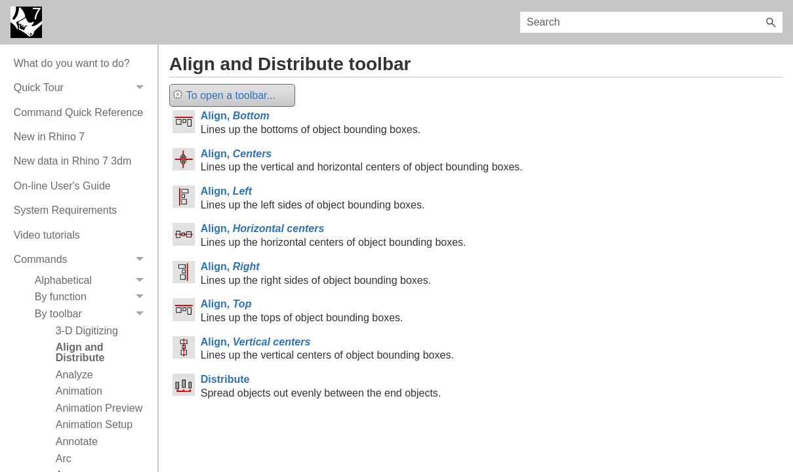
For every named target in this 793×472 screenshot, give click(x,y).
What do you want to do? (72, 63)
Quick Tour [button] (82, 87)
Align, (235, 115)
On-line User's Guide (62, 185)
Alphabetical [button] (93, 280)
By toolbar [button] (93, 314)
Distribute (225, 379)
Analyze (74, 374)
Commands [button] (82, 260)
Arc (63, 458)
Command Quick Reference (78, 112)
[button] (771, 22)
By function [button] (93, 297)
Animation (79, 391)
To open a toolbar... (224, 95)
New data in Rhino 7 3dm (73, 161)
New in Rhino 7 (49, 136)
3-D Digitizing (87, 330)
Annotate (77, 441)
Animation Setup (94, 424)
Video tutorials (47, 235)
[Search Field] (651, 22)
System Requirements (65, 210)
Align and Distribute (80, 352)
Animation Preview (99, 408)
